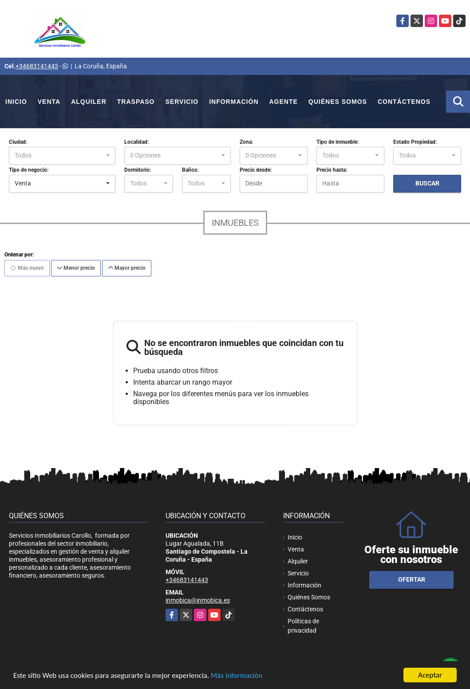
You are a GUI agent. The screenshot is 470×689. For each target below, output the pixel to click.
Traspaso (136, 101)
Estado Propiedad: (415, 142)
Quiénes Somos (337, 101)
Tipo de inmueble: (337, 142)
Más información (236, 676)
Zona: (246, 142)
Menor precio (76, 268)
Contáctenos (404, 101)
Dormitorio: (137, 170)
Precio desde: (256, 170)
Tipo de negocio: (28, 170)
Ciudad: (18, 142)
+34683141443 (37, 66)
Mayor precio (127, 268)
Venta (49, 101)
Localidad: (136, 142)
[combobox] (62, 156)
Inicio (16, 101)
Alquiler (89, 101)
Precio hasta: (331, 170)
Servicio (182, 101)
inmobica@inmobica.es (198, 600)
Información (233, 101)
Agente (283, 101)
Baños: (190, 170)
